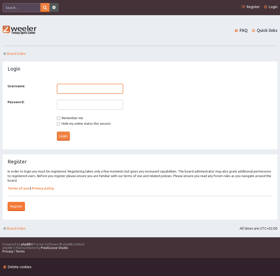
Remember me (70, 118)
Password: (16, 102)
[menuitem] (270, 7)
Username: (16, 86)
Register (16, 206)
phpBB (26, 244)
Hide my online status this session (84, 123)
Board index (14, 228)
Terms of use (18, 188)
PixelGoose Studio (54, 247)
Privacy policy (43, 188)
